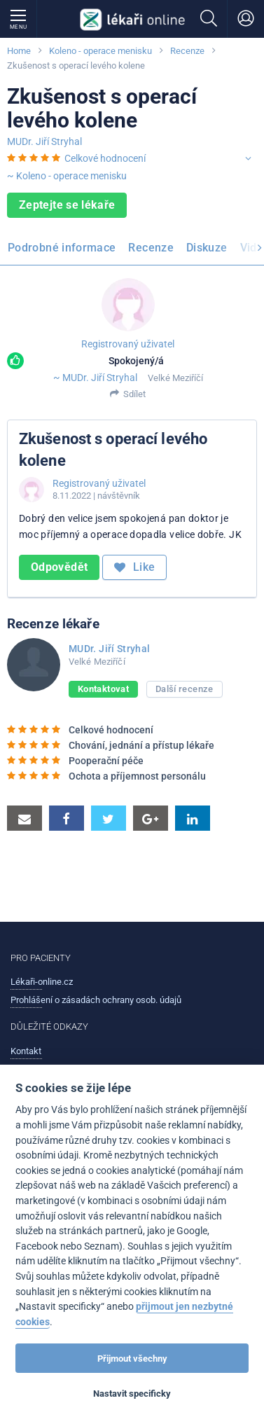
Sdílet (134, 394)
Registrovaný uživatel (127, 344)
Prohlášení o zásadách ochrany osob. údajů (96, 1000)
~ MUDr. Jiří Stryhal (95, 377)
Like (134, 567)
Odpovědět (59, 567)
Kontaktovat (103, 689)
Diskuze (207, 247)
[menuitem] (64, 250)
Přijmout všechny (132, 1358)
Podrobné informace (62, 247)
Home (19, 51)
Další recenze (184, 689)
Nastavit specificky (132, 1393)
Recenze (187, 51)
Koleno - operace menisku (100, 51)
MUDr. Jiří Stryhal (44, 141)
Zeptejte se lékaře (67, 205)
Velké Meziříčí (175, 378)
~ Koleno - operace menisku (67, 175)
